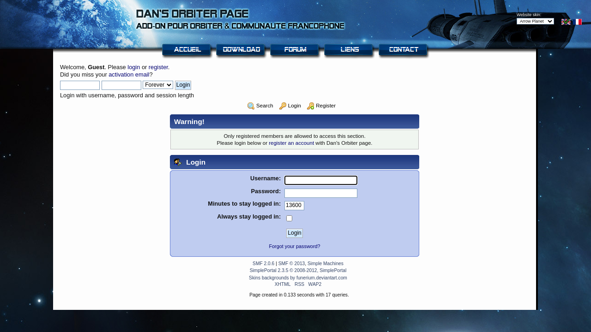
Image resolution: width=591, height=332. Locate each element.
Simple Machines (326, 263)
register (158, 67)
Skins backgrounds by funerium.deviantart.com (298, 277)
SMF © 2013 (291, 263)
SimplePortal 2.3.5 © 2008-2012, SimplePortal (298, 270)
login (133, 67)
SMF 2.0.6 (263, 263)
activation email (129, 74)
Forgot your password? (294, 246)
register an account (291, 143)
